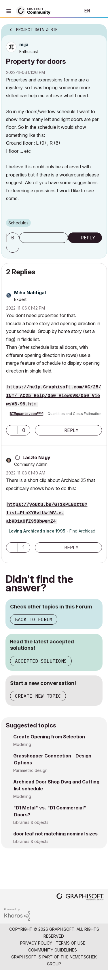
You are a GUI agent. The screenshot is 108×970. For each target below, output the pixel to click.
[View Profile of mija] (24, 44)
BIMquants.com (26, 414)
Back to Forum (33, 619)
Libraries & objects (30, 822)
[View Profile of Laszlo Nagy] (36, 457)
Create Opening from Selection (49, 737)
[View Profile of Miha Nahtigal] (30, 292)
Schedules (18, 222)
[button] (13, 247)
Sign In (99, 11)
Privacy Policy (36, 943)
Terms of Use (70, 943)
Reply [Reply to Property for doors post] (88, 238)
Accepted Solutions (41, 661)
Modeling (22, 744)
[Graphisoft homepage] (80, 897)
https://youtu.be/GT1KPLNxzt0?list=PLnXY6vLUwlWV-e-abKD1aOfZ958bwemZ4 (46, 513)
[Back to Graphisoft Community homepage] (35, 10)
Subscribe (43, 237)
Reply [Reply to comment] (71, 430)
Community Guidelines (52, 949)
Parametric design (30, 770)
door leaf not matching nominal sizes (55, 834)
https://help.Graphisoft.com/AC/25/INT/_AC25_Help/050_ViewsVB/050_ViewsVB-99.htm (53, 396)
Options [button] (99, 28)
